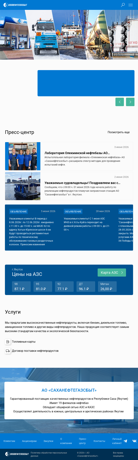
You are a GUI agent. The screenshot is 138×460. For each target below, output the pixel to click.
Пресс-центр (83, 441)
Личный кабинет (117, 441)
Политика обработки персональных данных (49, 454)
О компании (66, 441)
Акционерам (29, 441)
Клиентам (9, 441)
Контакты (99, 441)
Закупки (48, 441)
